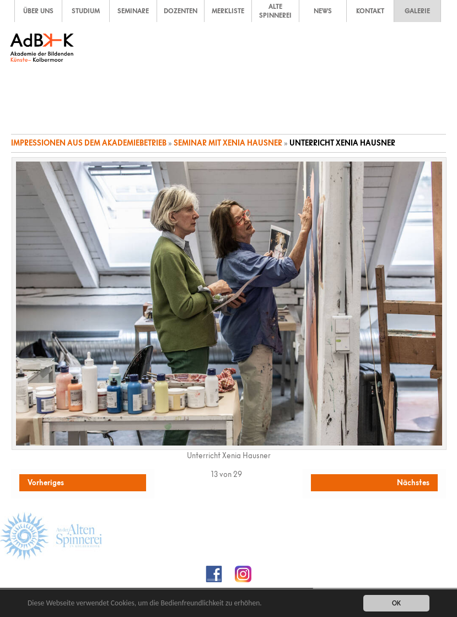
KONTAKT (370, 11)
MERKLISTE (228, 11)
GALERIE (417, 11)
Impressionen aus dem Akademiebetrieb (88, 142)
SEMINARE (133, 11)
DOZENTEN (180, 11)
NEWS (323, 11)
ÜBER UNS (38, 11)
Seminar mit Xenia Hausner (228, 142)
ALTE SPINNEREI (275, 11)
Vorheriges (46, 482)
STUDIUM (86, 11)
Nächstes (413, 482)
